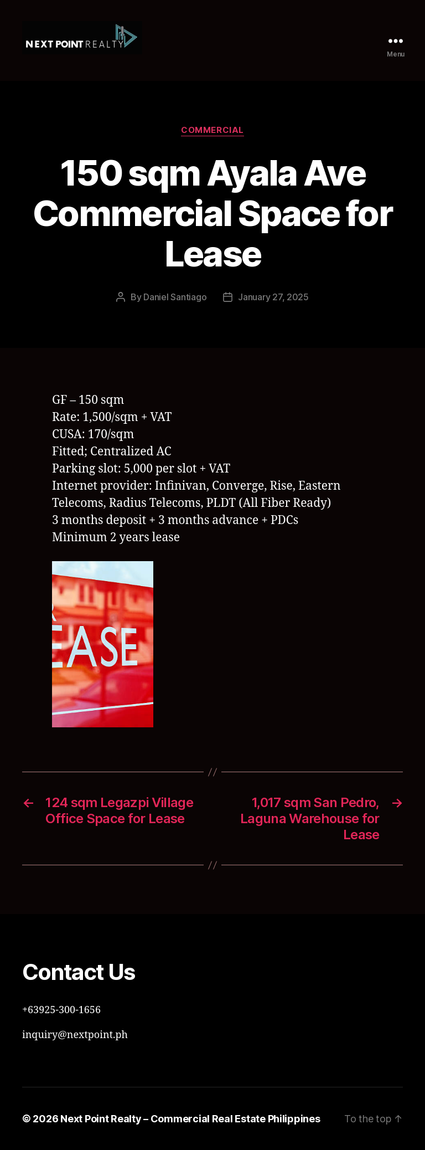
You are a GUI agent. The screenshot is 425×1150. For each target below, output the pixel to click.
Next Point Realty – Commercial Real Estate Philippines (190, 1119)
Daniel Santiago (174, 296)
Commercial (212, 130)
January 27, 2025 (273, 296)
